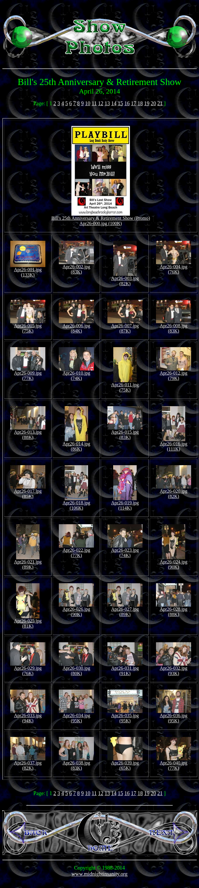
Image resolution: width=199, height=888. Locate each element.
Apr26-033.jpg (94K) (27, 716)
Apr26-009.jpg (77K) (27, 373)
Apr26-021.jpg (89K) (28, 562)
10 (87, 103)
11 (94, 103)
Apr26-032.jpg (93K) (173, 669)
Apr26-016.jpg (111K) (174, 444)
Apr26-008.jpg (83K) (173, 326)
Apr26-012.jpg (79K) (173, 373)
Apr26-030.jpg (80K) (76, 669)
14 (113, 103)
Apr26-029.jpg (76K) (27, 669)
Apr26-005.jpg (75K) (27, 326)
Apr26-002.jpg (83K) (76, 267)
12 (100, 103)
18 (140, 103)
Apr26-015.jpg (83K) (125, 432)
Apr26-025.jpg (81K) (28, 621)
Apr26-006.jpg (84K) (76, 326)
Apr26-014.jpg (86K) (76, 444)
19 (146, 103)
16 (127, 103)
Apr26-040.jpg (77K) (173, 763)
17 (133, 103)
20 (153, 103)
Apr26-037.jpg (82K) (27, 763)
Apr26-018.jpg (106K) (76, 503)
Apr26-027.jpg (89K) (125, 610)
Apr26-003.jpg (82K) (125, 279)
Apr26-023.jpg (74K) (125, 550)
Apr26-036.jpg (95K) (173, 716)
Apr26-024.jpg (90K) (174, 562)
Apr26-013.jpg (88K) (27, 432)
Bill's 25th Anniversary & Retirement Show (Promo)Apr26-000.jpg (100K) (100, 219)
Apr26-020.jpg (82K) (173, 491)
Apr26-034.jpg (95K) (76, 716)
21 (159, 103)
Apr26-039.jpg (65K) (125, 763)
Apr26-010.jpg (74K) (76, 373)
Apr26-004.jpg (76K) (173, 267)
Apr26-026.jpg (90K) (76, 610)
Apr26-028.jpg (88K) (173, 610)
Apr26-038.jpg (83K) (76, 763)
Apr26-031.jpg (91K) (125, 669)
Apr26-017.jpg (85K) (27, 491)
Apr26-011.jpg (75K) (125, 385)
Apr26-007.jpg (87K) (125, 326)
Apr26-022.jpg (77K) (76, 550)
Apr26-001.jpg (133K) (27, 270)
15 (120, 103)
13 (107, 103)
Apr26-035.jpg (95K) (125, 716)
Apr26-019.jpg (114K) (125, 503)
